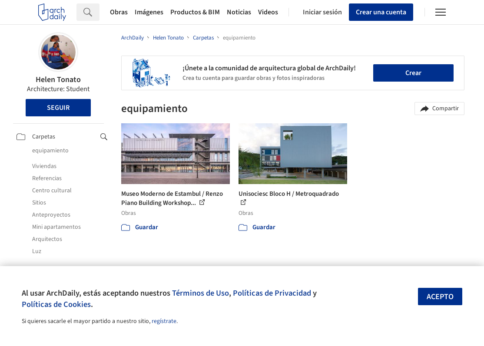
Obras (119, 12)
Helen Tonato (58, 79)
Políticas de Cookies (56, 304)
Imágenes (149, 12)
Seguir (58, 107)
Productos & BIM (195, 12)
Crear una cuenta (381, 12)
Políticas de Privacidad (272, 293)
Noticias (239, 12)
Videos (268, 12)
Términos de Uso (200, 293)
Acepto (440, 296)
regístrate (164, 321)
